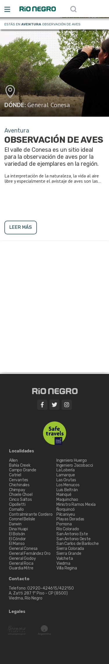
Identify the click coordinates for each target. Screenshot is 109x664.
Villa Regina (66, 568)
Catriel (15, 475)
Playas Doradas (70, 519)
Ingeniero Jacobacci (74, 465)
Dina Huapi (18, 529)
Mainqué (64, 494)
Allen (13, 460)
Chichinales (19, 484)
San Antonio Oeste (73, 538)
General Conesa (48, 105)
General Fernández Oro (30, 553)
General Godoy (22, 558)
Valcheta (64, 558)
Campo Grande (22, 470)
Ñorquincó (65, 509)
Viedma (63, 563)
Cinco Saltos (20, 499)
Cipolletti (17, 504)
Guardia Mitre (21, 568)
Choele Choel (21, 494)
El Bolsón (17, 533)
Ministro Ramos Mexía (76, 504)
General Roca (21, 563)
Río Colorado (67, 529)
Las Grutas (66, 479)
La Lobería (65, 470)
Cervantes (18, 479)
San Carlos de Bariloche (77, 543)
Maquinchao (67, 499)
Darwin (15, 524)
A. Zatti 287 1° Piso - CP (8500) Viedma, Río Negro (39, 596)
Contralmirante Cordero (31, 514)
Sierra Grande (68, 553)
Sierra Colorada (70, 548)
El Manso (16, 543)
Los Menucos (68, 484)
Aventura (31, 24)
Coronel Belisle (22, 519)
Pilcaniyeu (65, 514)
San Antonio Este (72, 533)
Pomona (64, 524)
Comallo (16, 509)
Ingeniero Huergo (71, 460)
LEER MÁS (20, 227)
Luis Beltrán (67, 489)
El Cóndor (17, 538)
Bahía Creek (20, 465)
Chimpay (17, 489)
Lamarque (65, 475)
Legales (17, 611)
